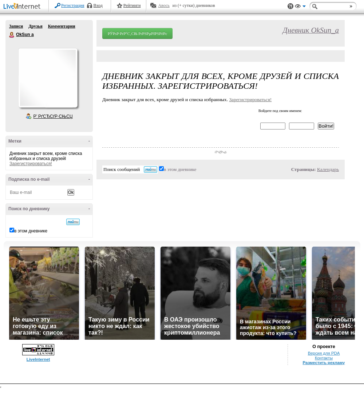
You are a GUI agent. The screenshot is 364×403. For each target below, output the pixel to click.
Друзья (35, 26)
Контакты (324, 358)
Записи (16, 26)
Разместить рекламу (324, 362)
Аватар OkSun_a (47, 78)
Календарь (328, 169)
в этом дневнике (30, 231)
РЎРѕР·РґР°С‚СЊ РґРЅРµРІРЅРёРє (137, 33)
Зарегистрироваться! (30, 163)
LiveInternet (23, 7)
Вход (98, 5)
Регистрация (72, 5)
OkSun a (12, 35)
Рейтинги (132, 5)
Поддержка (290, 6)
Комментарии (61, 26)
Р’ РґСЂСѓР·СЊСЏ (53, 116)
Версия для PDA (324, 353)
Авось (163, 5)
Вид (300, 7)
